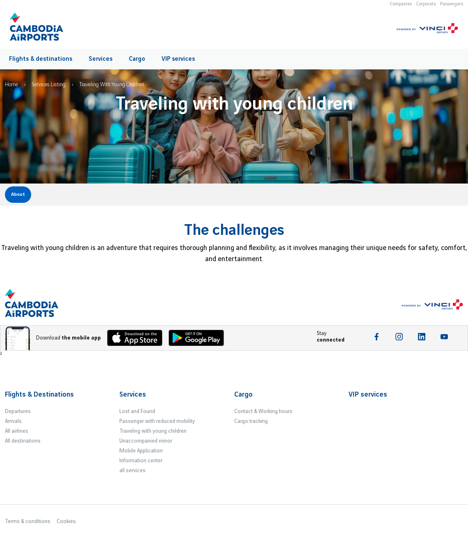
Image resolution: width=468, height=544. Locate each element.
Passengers (451, 4)
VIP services (178, 59)
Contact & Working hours (263, 411)
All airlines (16, 431)
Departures (18, 411)
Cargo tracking (251, 421)
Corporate (426, 4)
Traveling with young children (153, 431)
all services (132, 470)
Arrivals (13, 421)
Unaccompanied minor (145, 441)
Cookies (66, 521)
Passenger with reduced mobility (157, 421)
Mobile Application (141, 451)
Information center (140, 461)
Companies (401, 4)
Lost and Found (137, 411)
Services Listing (49, 84)
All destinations (23, 441)
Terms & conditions (27, 521)
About (18, 194)
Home (11, 84)
